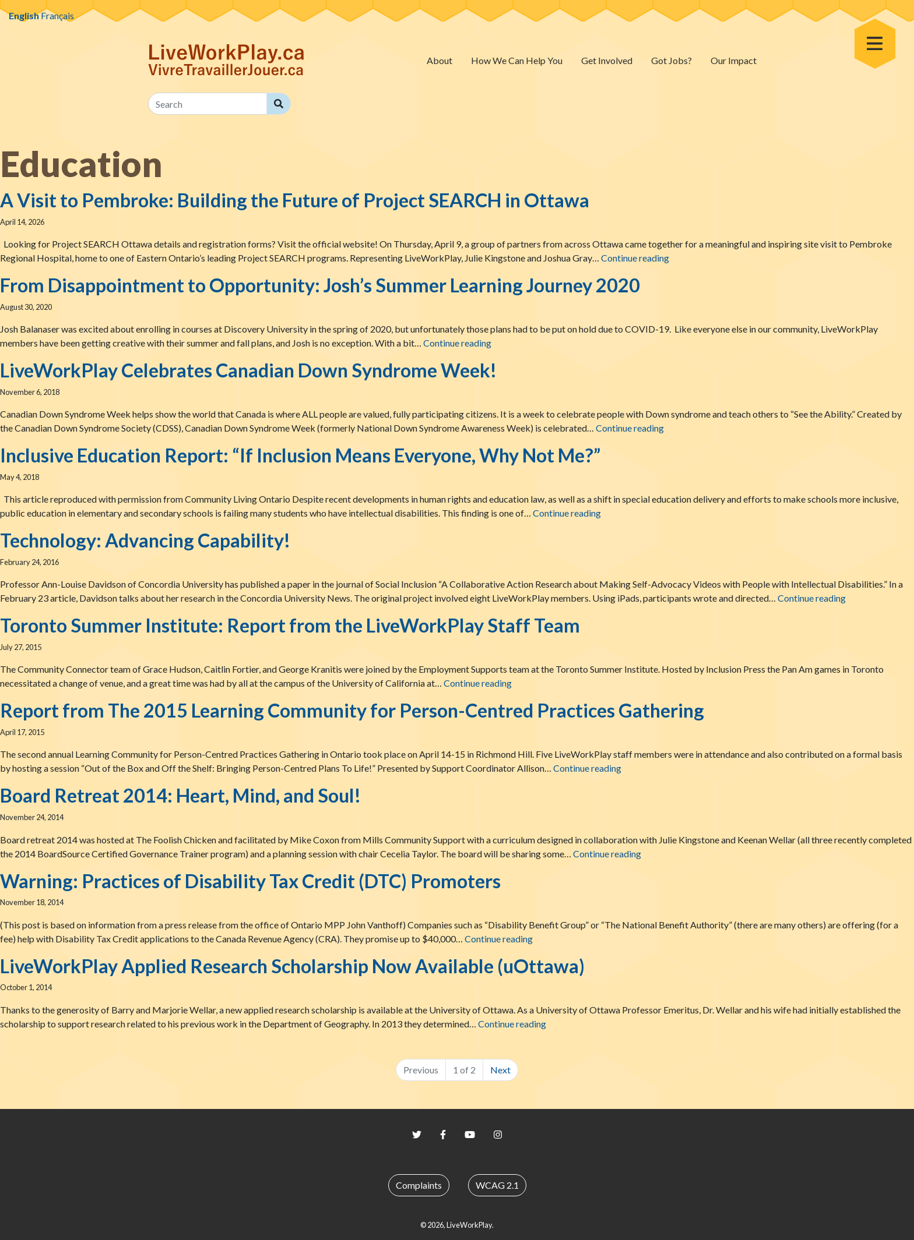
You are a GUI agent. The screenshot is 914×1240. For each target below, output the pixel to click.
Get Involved (606, 60)
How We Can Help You (517, 60)
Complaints (419, 1184)
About (439, 60)
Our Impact (734, 60)
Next (500, 1069)
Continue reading (635, 257)
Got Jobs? (671, 60)
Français (57, 15)
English (24, 15)
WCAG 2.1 (497, 1184)
